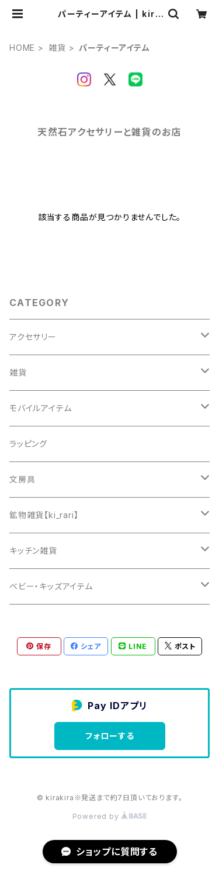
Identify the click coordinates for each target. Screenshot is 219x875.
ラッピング (28, 444)
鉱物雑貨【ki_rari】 (43, 515)
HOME (22, 48)
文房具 (22, 479)
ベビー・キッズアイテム (51, 586)
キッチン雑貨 (33, 550)
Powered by (109, 816)
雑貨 (57, 48)
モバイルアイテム (40, 408)
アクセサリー (33, 337)
